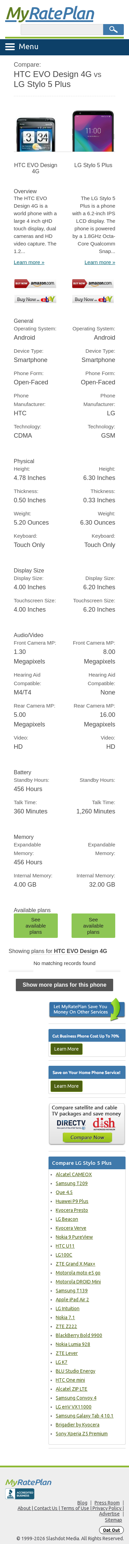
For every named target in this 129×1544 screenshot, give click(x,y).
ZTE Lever (67, 1353)
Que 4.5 (64, 1192)
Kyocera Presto (72, 1210)
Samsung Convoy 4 (76, 1398)
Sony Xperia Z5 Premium (82, 1433)
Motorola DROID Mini (78, 1281)
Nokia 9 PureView (74, 1237)
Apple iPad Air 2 (72, 1299)
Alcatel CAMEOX (74, 1174)
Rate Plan (49, 12)
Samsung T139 (72, 1290)
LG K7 (61, 1362)
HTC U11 (65, 1246)
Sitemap (113, 1520)
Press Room (107, 1502)
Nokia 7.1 (65, 1317)
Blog (82, 1502)
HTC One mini (70, 1380)
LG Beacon (67, 1219)
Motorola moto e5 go (78, 1272)
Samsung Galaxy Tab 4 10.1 (85, 1416)
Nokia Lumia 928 (73, 1344)
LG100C (64, 1255)
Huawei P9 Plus (72, 1201)
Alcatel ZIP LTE (71, 1389)
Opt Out (111, 1530)
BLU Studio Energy (75, 1371)
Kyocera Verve (71, 1228)
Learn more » (29, 262)
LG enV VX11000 (74, 1407)
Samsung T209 (72, 1183)
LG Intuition (67, 1308)
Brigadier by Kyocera (77, 1424)
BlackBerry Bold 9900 (79, 1335)
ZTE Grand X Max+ (75, 1264)
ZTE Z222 (66, 1326)
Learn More (66, 1049)
